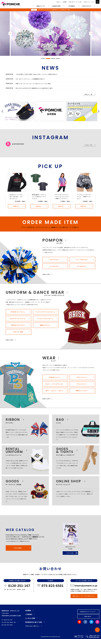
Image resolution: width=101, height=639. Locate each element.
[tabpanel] (50, 33)
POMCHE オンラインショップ (87, 611)
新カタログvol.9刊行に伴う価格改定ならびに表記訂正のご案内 (54, 9)
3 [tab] (53, 58)
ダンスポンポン (81, 266)
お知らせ (58, 2)
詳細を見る (16, 206)
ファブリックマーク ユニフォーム (45, 312)
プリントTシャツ (82, 384)
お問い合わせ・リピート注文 (75, 2)
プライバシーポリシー (32, 626)
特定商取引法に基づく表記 (33, 622)
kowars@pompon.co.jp (85, 585)
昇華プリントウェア (82, 391)
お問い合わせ (87, 616)
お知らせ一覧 (88, 94)
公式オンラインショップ (89, 2)
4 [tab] (58, 58)
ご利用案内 (28, 614)
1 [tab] (43, 58)
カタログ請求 (18, 548)
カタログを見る (70, 553)
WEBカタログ (86, 6)
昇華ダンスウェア (45, 325)
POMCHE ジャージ (54, 377)
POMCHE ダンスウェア (18, 325)
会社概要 (64, 2)
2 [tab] (48, 58)
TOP (97, 630)
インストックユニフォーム (45, 318)
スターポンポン (54, 260)
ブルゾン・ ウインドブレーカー (54, 384)
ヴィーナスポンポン (82, 260)
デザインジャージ (81, 377)
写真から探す (46, 274)
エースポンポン (54, 266)
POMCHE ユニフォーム (18, 312)
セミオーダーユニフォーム (18, 318)
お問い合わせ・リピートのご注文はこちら (83, 596)
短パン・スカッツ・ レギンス (54, 391)
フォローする (88, 145)
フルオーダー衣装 (18, 332)
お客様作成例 (56, 6)
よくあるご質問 (30, 618)
